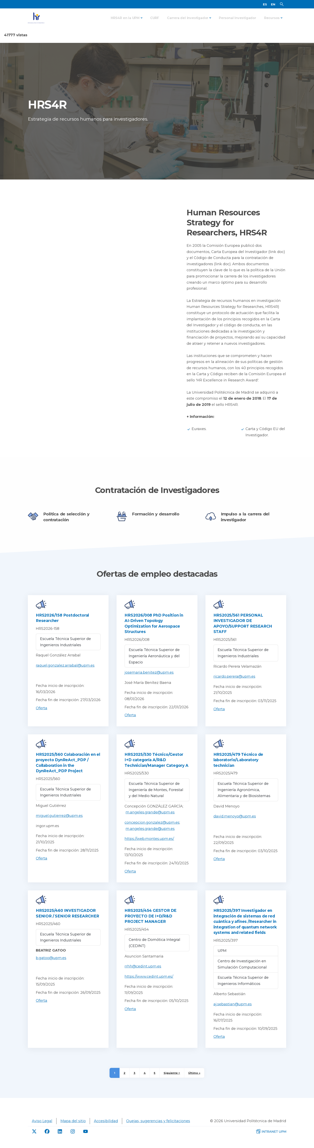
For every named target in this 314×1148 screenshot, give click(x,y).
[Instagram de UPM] (72, 1137)
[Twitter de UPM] (34, 1137)
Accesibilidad (106, 1127)
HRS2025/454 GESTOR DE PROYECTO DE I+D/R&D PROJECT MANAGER (150, 922)
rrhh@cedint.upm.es (143, 973)
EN (273, 7)
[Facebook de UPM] (47, 1137)
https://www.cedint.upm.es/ (149, 983)
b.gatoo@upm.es (51, 964)
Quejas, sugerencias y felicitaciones (158, 1127)
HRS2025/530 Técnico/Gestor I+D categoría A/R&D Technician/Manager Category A (156, 766)
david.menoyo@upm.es (234, 823)
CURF (154, 24)
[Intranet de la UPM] (271, 1138)
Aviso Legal (42, 1127)
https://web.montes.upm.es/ (149, 845)
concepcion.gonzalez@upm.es (152, 829)
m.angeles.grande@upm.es (150, 819)
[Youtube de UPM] (85, 1137)
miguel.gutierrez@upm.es (59, 822)
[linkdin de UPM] (59, 1137)
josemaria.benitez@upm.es (149, 679)
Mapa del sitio (73, 1127)
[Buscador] (281, 7)
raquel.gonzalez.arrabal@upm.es (65, 672)
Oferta (41, 715)
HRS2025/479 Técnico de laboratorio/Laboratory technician (238, 766)
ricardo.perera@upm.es (234, 683)
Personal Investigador (237, 24)
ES (265, 7)
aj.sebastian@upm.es (232, 1011)
